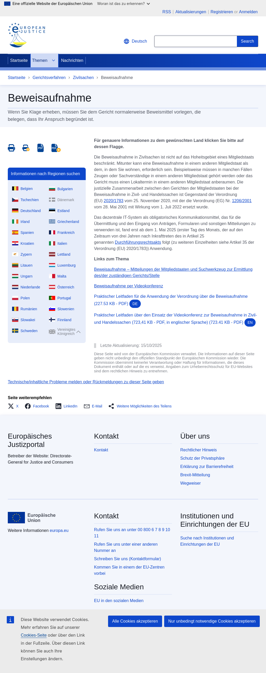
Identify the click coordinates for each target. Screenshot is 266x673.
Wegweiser (190, 483)
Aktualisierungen (190, 12)
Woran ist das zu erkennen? (123, 3)
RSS (166, 12)
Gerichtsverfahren (49, 77)
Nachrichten (72, 60)
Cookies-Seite (34, 635)
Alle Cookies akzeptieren (135, 621)
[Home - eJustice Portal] (26, 35)
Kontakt (101, 450)
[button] (15, 406)
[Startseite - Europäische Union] (32, 517)
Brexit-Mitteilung (195, 475)
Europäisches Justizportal (30, 440)
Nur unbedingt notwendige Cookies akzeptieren (212, 621)
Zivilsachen (83, 77)
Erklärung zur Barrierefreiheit (207, 466)
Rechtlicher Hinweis (198, 450)
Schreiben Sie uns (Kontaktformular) (127, 559)
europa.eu (59, 530)
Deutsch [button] (135, 41)
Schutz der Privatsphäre (202, 458)
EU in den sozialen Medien (118, 600)
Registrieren (222, 12)
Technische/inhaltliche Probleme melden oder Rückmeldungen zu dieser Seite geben (86, 382)
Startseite (19, 60)
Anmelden (248, 12)
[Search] (247, 41)
